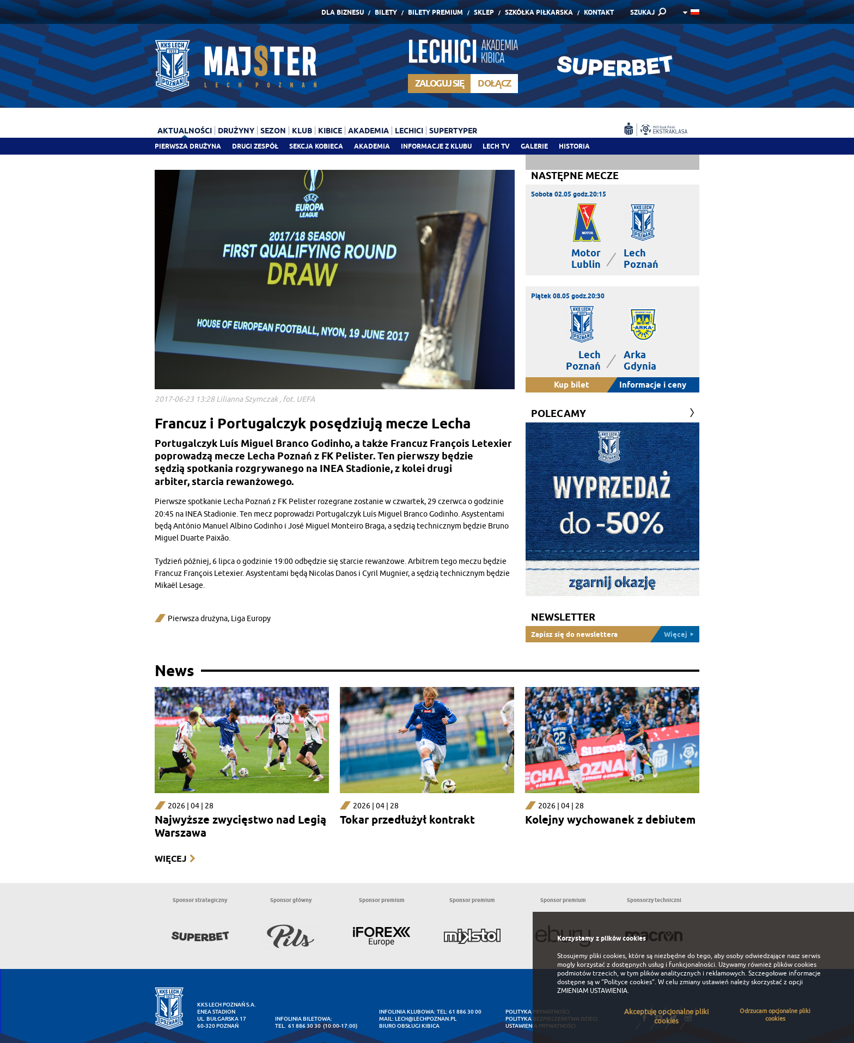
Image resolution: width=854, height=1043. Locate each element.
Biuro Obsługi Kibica (409, 1025)
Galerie (534, 146)
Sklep (484, 12)
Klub (302, 130)
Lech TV (496, 146)
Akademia (372, 146)
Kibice (330, 130)
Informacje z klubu (436, 146)
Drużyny (236, 130)
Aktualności (184, 130)
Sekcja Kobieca (316, 146)
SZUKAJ (642, 12)
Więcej (170, 859)
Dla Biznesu (342, 12)
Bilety (386, 12)
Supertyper (453, 130)
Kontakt (599, 12)
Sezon (273, 130)
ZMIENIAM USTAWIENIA (592, 990)
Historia (574, 146)
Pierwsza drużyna (188, 146)
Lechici (409, 130)
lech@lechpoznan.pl (425, 1018)
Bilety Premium (435, 12)
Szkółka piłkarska (539, 12)
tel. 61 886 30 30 (298, 1025)
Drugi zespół (255, 146)
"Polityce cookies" (628, 982)
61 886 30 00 (465, 1011)
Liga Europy (251, 618)
